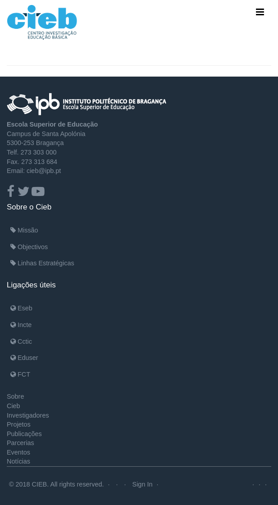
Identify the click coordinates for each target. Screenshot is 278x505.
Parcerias (20, 442)
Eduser (24, 357)
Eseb (21, 308)
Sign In (142, 484)
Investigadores (28, 415)
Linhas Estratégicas (42, 263)
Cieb (13, 405)
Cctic (21, 341)
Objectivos (29, 246)
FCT (20, 374)
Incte (21, 324)
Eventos (18, 452)
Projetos (19, 424)
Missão (24, 230)
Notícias (18, 461)
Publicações (24, 433)
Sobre (15, 396)
